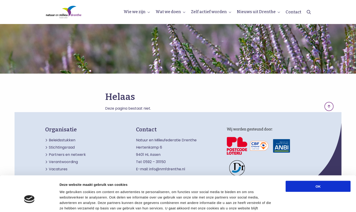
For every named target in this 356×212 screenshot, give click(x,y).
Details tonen (245, 203)
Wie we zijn (135, 11)
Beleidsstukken (62, 140)
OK (318, 161)
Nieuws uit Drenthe (256, 11)
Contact (293, 12)
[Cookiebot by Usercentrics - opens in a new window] (29, 203)
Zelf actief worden (209, 11)
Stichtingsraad (62, 147)
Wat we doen (168, 11)
